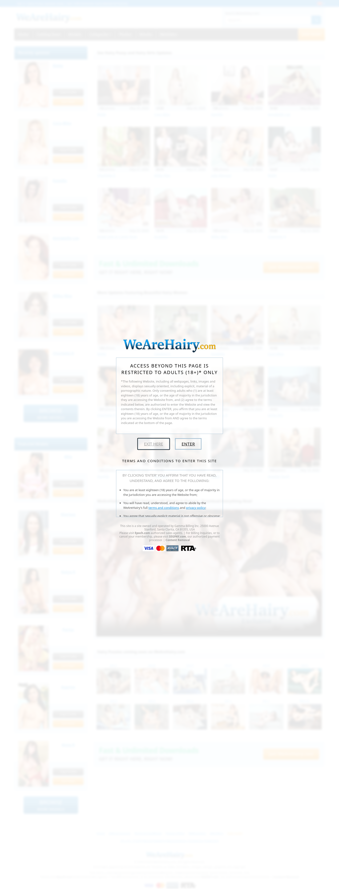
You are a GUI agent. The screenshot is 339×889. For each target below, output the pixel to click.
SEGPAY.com (177, 536)
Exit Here (153, 444)
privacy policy (195, 508)
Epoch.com (142, 533)
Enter (188, 444)
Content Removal (177, 540)
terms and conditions (164, 508)
